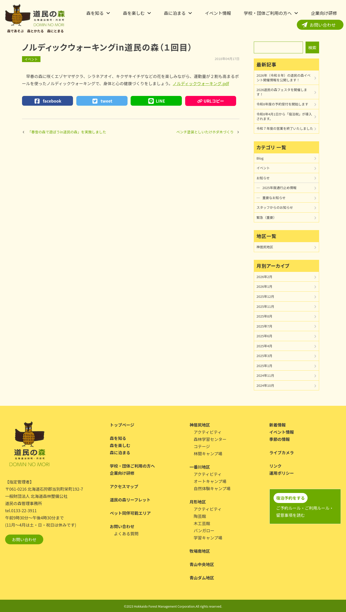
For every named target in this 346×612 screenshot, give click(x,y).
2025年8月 (264, 316)
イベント (31, 59)
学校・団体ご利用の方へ (268, 13)
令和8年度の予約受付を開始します (282, 104)
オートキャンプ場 (210, 481)
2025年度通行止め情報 (280, 187)
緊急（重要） (267, 217)
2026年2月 (264, 276)
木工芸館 (202, 523)
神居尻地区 (265, 246)
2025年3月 (264, 355)
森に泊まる (175, 13)
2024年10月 (265, 385)
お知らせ (263, 177)
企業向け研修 (324, 13)
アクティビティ (208, 432)
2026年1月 (264, 286)
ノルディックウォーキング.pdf (201, 83)
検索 (312, 47)
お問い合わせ (323, 25)
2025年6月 (264, 335)
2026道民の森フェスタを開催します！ (282, 92)
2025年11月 (265, 306)
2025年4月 (264, 345)
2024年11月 (265, 375)
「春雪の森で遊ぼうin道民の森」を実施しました (67, 131)
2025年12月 (265, 296)
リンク (275, 466)
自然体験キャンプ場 (212, 488)
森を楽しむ (134, 13)
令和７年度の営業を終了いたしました (285, 128)
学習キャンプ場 (208, 538)
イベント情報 (218, 13)
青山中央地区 (202, 564)
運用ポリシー (281, 473)
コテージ (202, 446)
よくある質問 (126, 533)
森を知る (95, 13)
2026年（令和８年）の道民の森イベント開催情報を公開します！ (284, 77)
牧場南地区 (200, 551)
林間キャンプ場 (208, 453)
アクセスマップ (124, 486)
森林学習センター (210, 439)
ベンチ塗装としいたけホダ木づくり (205, 131)
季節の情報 (279, 439)
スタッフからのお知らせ (275, 207)
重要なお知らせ (274, 197)
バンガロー (204, 530)
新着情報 (277, 425)
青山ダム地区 (202, 578)
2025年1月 (264, 365)
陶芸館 (200, 516)
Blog (260, 158)
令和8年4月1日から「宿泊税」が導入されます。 (284, 116)
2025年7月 (264, 326)
